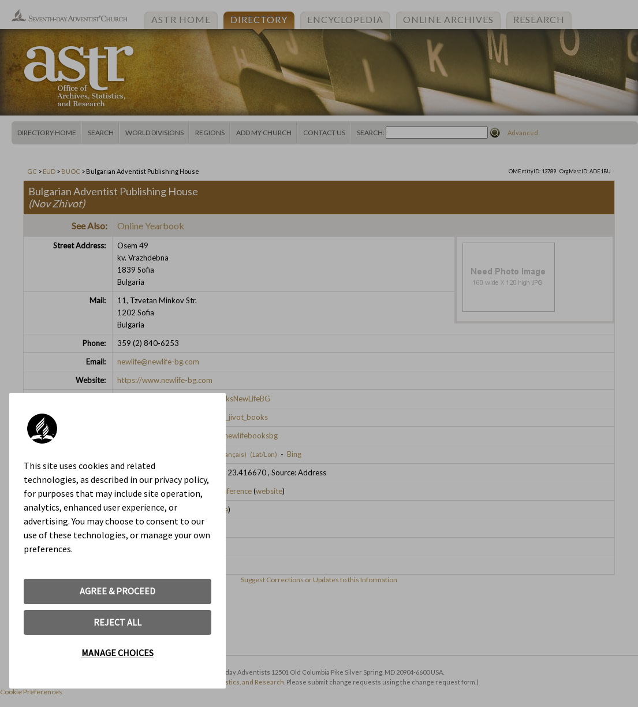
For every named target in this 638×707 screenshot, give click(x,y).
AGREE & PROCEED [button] (117, 591)
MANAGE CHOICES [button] (117, 652)
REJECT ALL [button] (117, 622)
